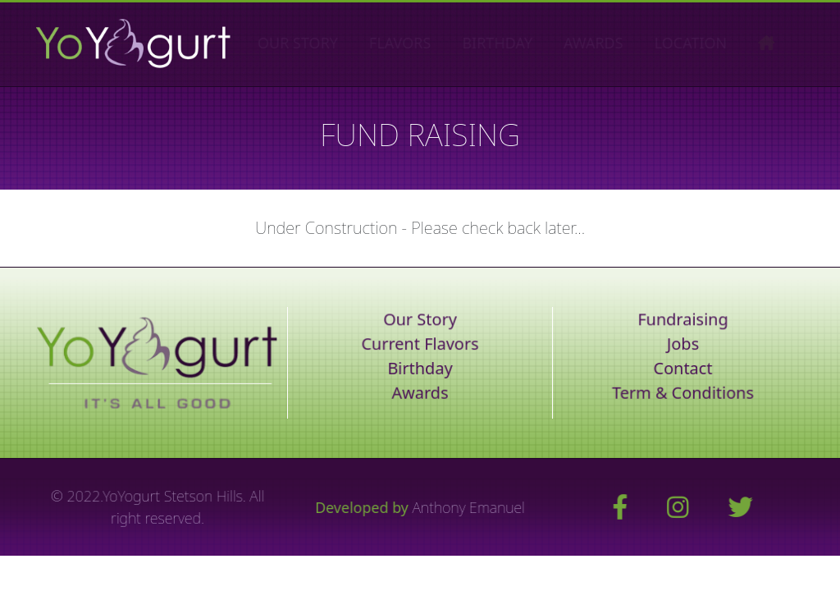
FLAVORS (423, 43)
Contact (683, 368)
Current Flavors (420, 344)
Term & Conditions (683, 393)
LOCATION (713, 43)
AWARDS (616, 43)
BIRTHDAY (520, 43)
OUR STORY (321, 43)
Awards (420, 393)
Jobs (683, 344)
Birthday (420, 368)
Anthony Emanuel (468, 507)
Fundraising (683, 320)
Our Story (420, 320)
